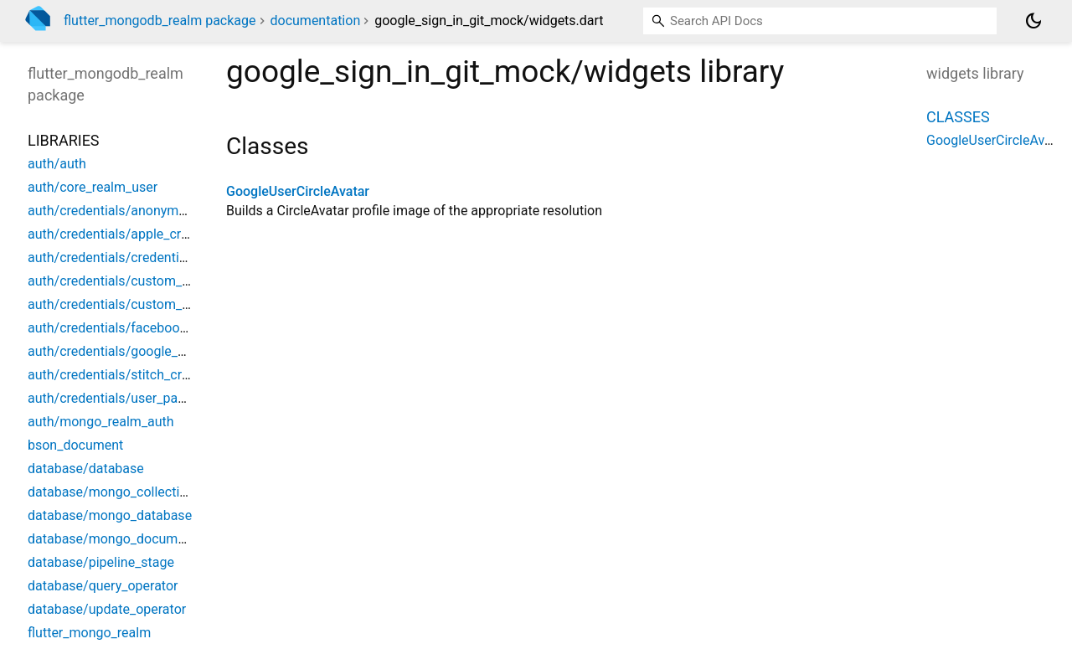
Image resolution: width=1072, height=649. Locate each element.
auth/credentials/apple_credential (128, 234)
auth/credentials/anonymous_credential (146, 211)
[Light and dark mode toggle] (1033, 21)
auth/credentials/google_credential (132, 351)
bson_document (75, 445)
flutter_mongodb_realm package (160, 20)
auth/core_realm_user (92, 187)
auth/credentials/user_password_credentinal (160, 398)
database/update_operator (107, 609)
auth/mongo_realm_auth (101, 422)
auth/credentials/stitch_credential (128, 375)
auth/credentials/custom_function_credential (162, 281)
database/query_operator (103, 586)
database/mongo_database (110, 515)
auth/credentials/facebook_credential (139, 328)
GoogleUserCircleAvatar (297, 191)
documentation (316, 20)
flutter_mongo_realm (89, 633)
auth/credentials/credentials (112, 257)
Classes (958, 117)
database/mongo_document (112, 539)
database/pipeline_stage (101, 562)
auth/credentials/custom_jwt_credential (146, 304)
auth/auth (57, 164)
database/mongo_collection (111, 492)
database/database (86, 468)
